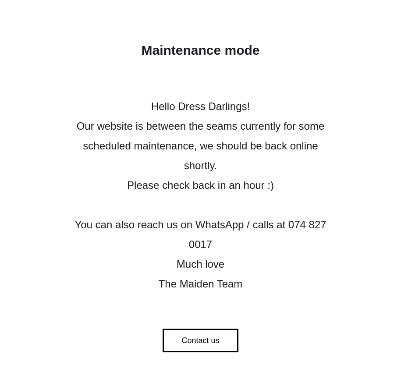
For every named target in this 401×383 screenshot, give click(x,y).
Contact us (200, 340)
